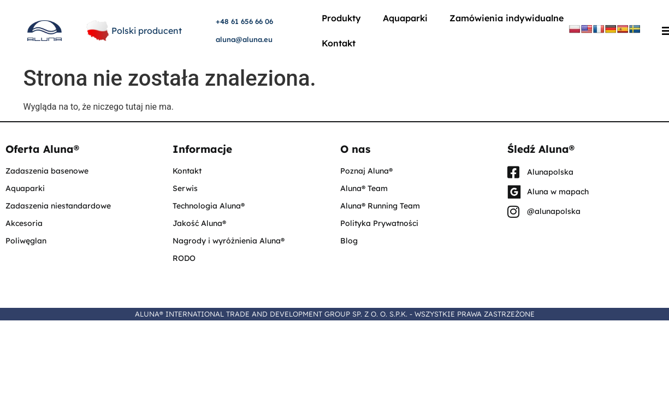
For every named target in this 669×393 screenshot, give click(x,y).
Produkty (341, 18)
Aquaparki (405, 18)
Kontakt (339, 43)
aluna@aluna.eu (244, 39)
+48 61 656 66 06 (244, 21)
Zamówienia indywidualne (506, 18)
